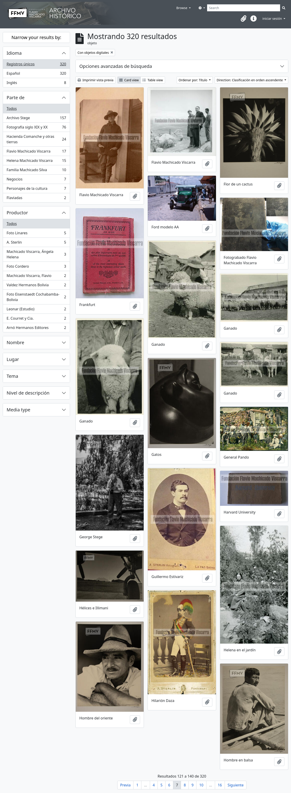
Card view (129, 80)
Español (36, 74)
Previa (125, 785)
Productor (17, 213)
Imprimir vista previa (95, 80)
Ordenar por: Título (193, 80)
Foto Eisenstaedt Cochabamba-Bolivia (36, 297)
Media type (18, 410)
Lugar (13, 359)
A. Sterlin (36, 243)
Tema (12, 376)
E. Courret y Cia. (36, 319)
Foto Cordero (36, 267)
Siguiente (235, 785)
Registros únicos (36, 65)
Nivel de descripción (28, 393)
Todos (12, 108)
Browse (182, 8)
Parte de (16, 97)
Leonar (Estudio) (36, 310)
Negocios (36, 180)
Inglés (36, 83)
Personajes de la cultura (36, 189)
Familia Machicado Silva (36, 171)
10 (201, 785)
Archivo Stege (36, 119)
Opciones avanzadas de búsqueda (115, 66)
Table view (153, 80)
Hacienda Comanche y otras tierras (36, 139)
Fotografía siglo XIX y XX (36, 128)
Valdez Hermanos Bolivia (36, 286)
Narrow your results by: (36, 37)
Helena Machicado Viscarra (36, 161)
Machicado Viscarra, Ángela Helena (36, 254)
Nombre (15, 342)
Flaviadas (36, 198)
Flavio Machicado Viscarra (36, 152)
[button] (243, 19)
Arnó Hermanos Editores (36, 328)
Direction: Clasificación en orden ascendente (250, 80)
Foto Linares (36, 234)
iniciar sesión (272, 18)
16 (220, 785)
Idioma (14, 53)
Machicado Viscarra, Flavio (36, 276)
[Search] (243, 7)
